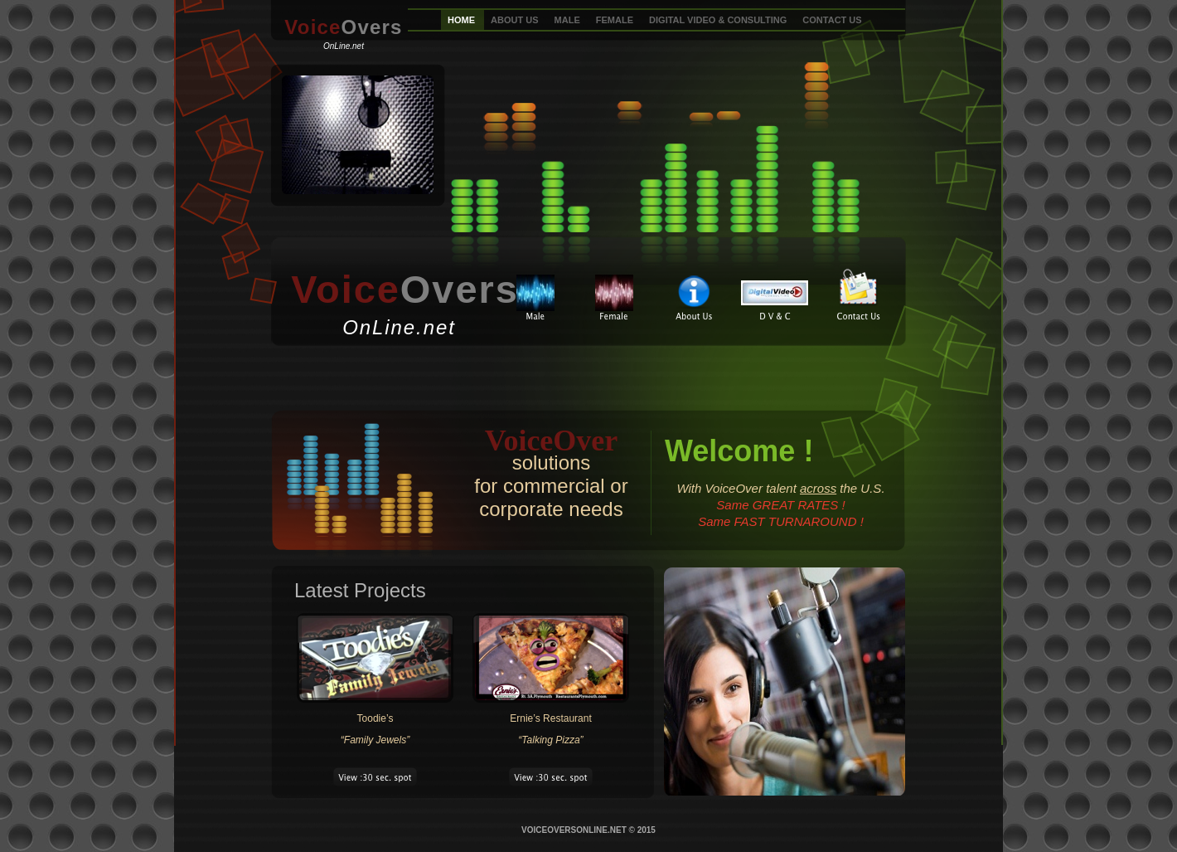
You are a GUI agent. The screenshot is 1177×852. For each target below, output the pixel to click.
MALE (569, 20)
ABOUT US (516, 20)
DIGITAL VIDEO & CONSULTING (719, 20)
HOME (462, 20)
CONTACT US (831, 20)
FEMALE (616, 20)
